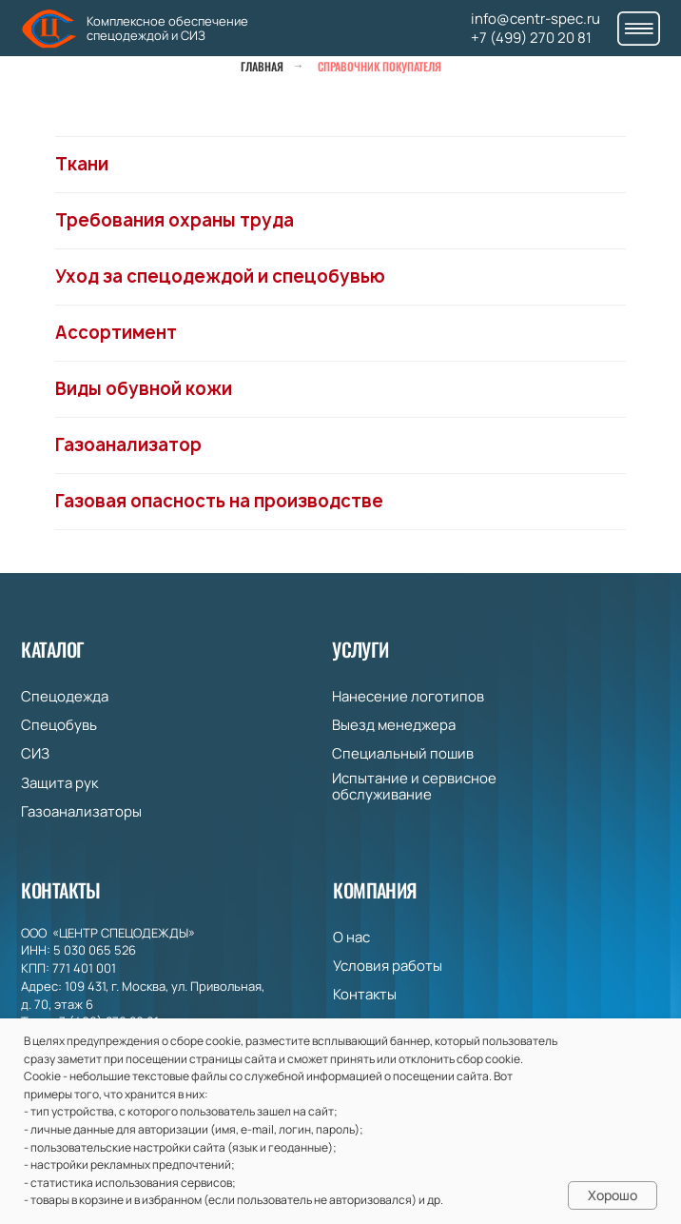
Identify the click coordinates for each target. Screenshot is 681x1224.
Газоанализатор (128, 445)
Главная (262, 66)
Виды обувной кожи (143, 389)
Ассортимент (116, 333)
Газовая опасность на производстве (219, 501)
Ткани (81, 164)
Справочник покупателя (379, 66)
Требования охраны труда (174, 220)
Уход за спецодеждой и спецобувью (220, 276)
